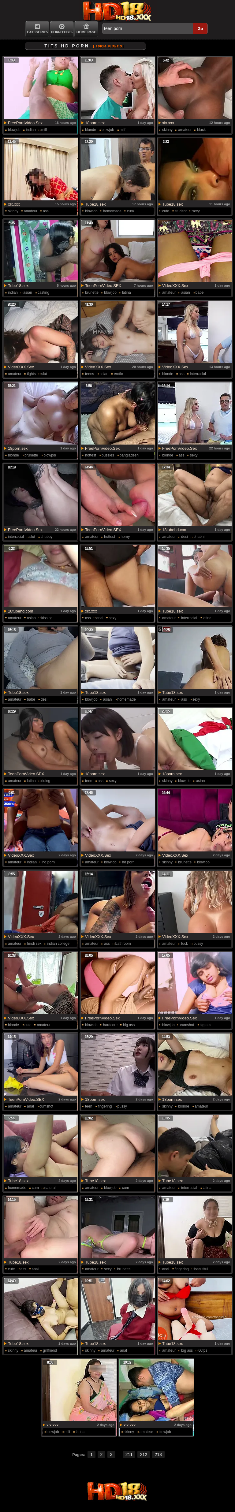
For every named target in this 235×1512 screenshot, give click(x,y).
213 (158, 1454)
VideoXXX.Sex (175, 285)
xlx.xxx (168, 123)
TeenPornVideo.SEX (103, 285)
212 (143, 1454)
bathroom (123, 943)
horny (125, 536)
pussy (198, 943)
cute (165, 211)
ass (46, 211)
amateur (185, 130)
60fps (202, 1350)
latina (126, 292)
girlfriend (50, 1350)
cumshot (187, 1025)
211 (128, 1454)
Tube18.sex (95, 204)
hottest (90, 455)
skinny (167, 130)
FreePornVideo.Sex (25, 123)
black (201, 130)
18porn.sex (95, 123)
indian (31, 130)
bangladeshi (130, 455)
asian (27, 292)
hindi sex (34, 943)
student (181, 211)
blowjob (14, 130)
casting (43, 292)
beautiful (201, 1269)
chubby (47, 536)
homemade (112, 211)
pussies (108, 455)
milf (44, 130)
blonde (90, 130)
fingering (105, 1106)
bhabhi (198, 536)
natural (50, 1188)
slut (44, 374)
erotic (118, 374)
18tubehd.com (174, 529)
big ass (129, 1025)
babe (200, 292)
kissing (47, 618)
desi (184, 536)
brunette (92, 292)
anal (99, 618)
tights (31, 374)
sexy (196, 211)
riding (45, 781)
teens (89, 374)
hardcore (110, 1025)
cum (130, 211)
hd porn (48, 862)
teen (88, 781)
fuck (184, 943)
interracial (198, 374)
